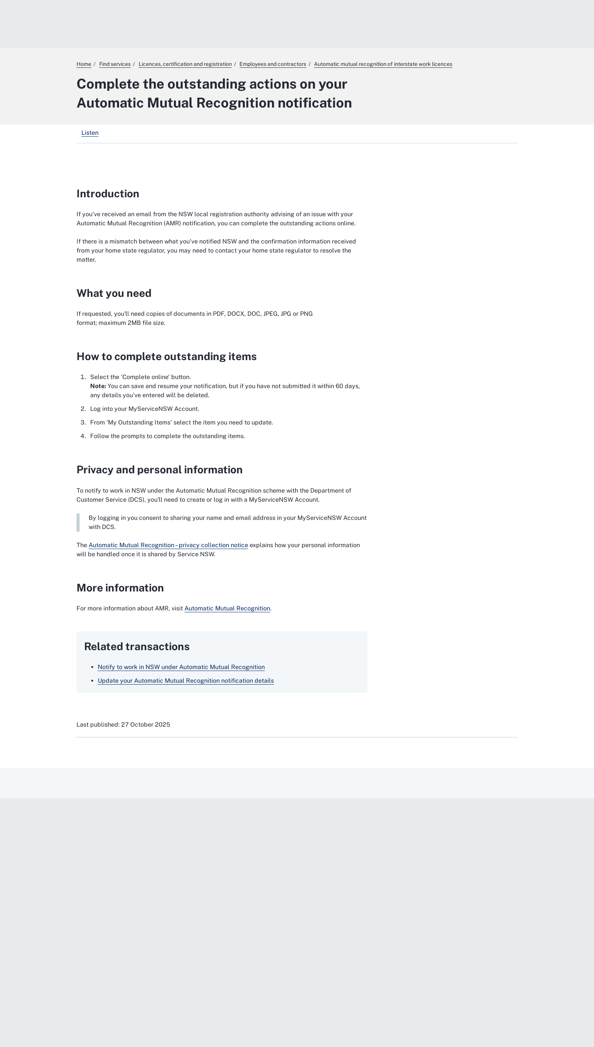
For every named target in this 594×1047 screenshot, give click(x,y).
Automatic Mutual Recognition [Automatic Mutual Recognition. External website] (227, 608)
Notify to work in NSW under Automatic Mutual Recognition (181, 667)
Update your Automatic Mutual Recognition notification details (186, 680)
